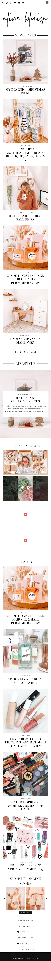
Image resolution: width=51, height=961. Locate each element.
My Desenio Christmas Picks (25, 91)
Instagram (25, 926)
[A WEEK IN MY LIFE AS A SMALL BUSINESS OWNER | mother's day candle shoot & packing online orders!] (25, 540)
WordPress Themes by (25, 958)
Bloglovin (25, 949)
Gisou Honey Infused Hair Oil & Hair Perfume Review (25, 279)
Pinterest (25, 938)
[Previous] (5, 899)
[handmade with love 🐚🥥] (25, 488)
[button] (48, 3)
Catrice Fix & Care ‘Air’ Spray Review (25, 681)
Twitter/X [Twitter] (25, 920)
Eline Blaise (28, 955)
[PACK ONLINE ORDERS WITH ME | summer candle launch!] (25, 462)
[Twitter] (3, 3)
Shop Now (25, 913)
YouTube (25, 943)
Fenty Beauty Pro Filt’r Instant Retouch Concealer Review (25, 742)
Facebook (25, 932)
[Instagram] (7, 3)
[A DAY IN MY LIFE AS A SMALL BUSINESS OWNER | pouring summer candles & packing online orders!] (25, 514)
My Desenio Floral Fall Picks (25, 218)
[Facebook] (19, 3)
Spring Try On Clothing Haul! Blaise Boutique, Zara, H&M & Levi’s (25, 154)
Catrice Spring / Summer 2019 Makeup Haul (25, 805)
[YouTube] (15, 3)
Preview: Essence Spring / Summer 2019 (25, 867)
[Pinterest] (11, 3)
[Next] (46, 899)
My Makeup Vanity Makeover (25, 340)
